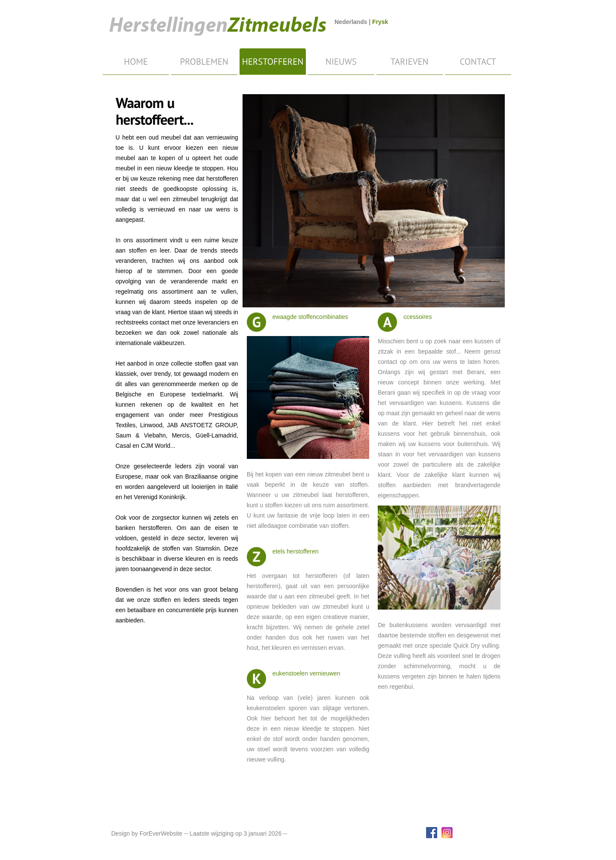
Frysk (380, 21)
